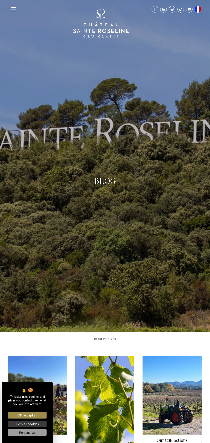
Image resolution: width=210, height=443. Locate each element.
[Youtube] (189, 9)
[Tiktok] (180, 9)
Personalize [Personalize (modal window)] (27, 432)
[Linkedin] (163, 9)
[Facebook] (155, 9)
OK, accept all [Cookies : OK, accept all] (27, 415)
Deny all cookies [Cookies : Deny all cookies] (27, 424)
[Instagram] (172, 9)
